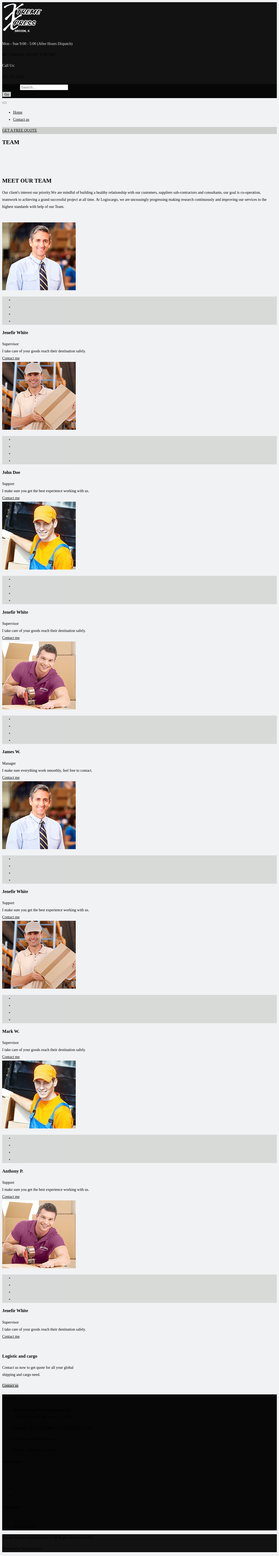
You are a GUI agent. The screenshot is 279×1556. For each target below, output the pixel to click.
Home (17, 112)
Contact (19, 1495)
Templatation (31, 1548)
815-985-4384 (13, 76)
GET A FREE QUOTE (19, 130)
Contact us (21, 119)
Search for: (10, 87)
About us (20, 1481)
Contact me (11, 358)
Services (19, 1488)
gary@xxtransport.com (30, 1520)
